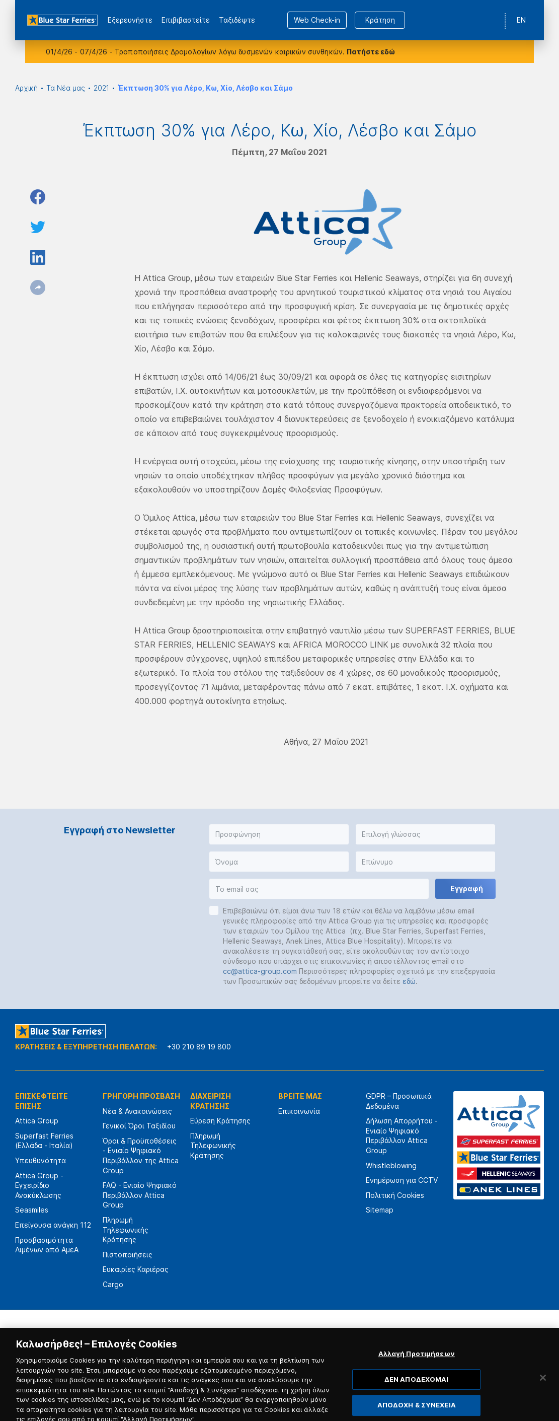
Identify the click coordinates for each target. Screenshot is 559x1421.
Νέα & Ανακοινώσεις (137, 1111)
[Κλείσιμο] (543, 1398)
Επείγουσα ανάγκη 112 (53, 1225)
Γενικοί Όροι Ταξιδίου (139, 1125)
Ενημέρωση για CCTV (402, 1180)
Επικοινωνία (299, 1111)
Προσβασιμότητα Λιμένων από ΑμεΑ (46, 1245)
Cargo (113, 1284)
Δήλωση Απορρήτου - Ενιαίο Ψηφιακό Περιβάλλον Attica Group (402, 1135)
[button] (279, 834)
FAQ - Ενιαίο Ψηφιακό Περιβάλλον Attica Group (140, 1195)
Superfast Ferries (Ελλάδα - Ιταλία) (44, 1140)
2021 (101, 88)
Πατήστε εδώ (371, 51)
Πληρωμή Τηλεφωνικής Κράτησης (125, 1230)
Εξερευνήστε (130, 20)
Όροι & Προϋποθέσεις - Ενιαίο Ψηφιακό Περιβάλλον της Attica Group (141, 1155)
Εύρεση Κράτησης (220, 1120)
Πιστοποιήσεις (127, 1254)
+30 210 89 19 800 (199, 1046)
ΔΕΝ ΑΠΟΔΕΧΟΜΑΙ (416, 1399)
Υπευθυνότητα (40, 1160)
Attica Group (36, 1120)
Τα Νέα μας (65, 88)
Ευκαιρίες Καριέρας (136, 1269)
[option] (173, 1340)
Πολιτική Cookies (395, 1195)
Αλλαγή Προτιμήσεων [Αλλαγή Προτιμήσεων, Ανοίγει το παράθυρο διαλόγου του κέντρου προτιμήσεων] (416, 1374)
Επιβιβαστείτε (186, 20)
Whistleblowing (391, 1165)
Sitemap (379, 1209)
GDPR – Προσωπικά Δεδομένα (399, 1101)
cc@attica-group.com (260, 971)
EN (521, 20)
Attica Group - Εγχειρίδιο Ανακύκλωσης (39, 1185)
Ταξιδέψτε (237, 20)
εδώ (409, 981)
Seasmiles (31, 1209)
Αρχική (26, 88)
